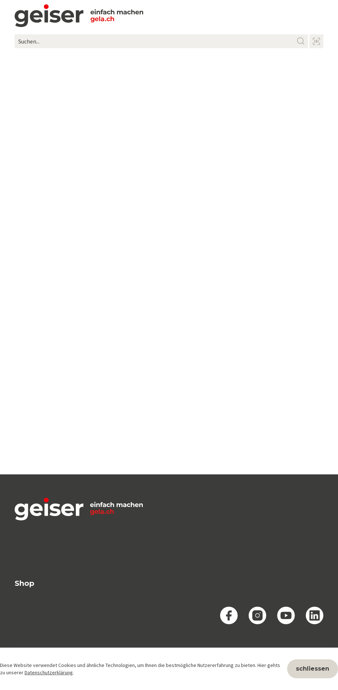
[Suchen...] (161, 41)
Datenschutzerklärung (49, 672)
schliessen (312, 668)
